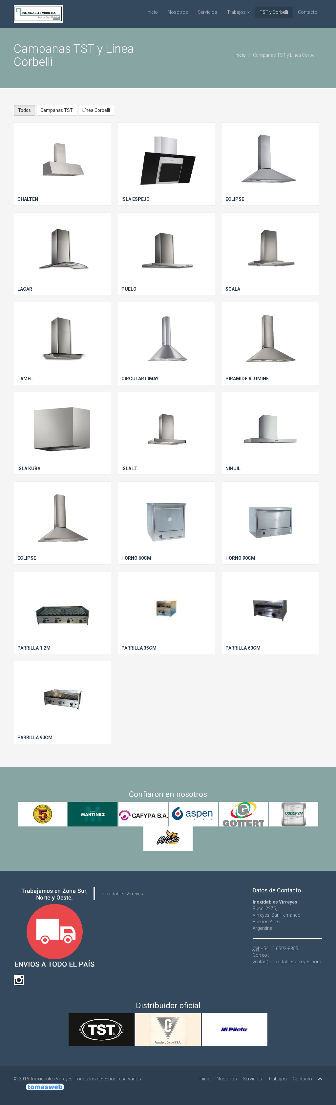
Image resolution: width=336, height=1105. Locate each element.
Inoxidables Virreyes (122, 893)
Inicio (152, 12)
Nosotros (178, 12)
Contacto (307, 12)
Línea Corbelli (96, 110)
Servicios (207, 12)
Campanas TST (56, 110)
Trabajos (238, 12)
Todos (24, 110)
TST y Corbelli (274, 12)
